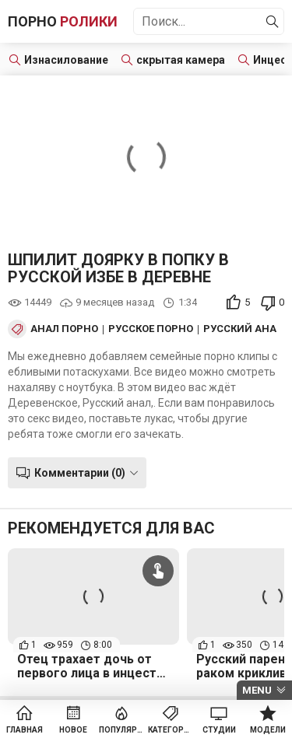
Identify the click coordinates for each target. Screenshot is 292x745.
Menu (257, 690)
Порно (63, 21)
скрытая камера (180, 60)
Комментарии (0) (79, 473)
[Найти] (272, 22)
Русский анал (243, 329)
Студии (219, 730)
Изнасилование (66, 60)
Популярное (122, 730)
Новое (73, 730)
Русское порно (150, 329)
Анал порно (64, 329)
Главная (24, 730)
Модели (268, 730)
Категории (171, 730)
